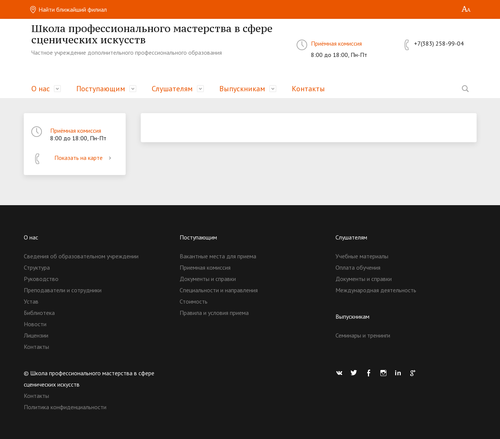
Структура (37, 267)
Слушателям (172, 89)
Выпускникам (242, 89)
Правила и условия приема (214, 312)
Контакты (308, 89)
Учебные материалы (361, 256)
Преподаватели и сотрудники (63, 290)
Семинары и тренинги (362, 335)
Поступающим (100, 89)
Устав (31, 301)
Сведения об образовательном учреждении (81, 256)
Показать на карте (84, 157)
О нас (40, 89)
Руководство (41, 278)
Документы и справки (208, 278)
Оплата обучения (357, 267)
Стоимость (194, 301)
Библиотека (39, 312)
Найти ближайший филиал (68, 9)
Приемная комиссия (205, 267)
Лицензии (36, 335)
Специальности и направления (219, 290)
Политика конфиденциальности (65, 407)
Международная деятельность (375, 290)
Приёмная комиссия (336, 43)
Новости (35, 324)
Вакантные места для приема (218, 256)
